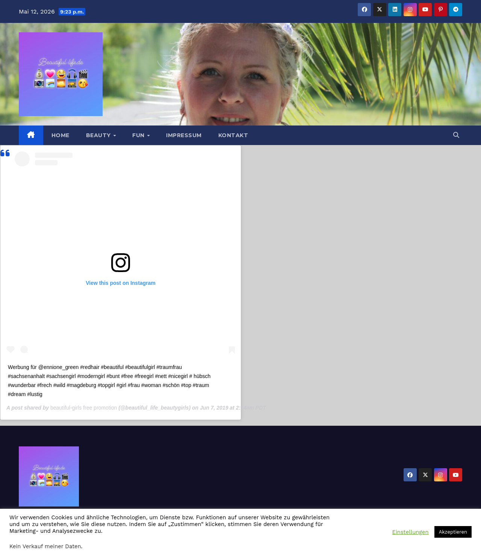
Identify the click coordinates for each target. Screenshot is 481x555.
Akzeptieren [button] (453, 532)
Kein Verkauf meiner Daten (45, 546)
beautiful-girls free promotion (83, 408)
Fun (139, 135)
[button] (456, 135)
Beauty (99, 135)
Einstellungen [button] (410, 532)
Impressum (184, 135)
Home (60, 135)
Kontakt (233, 135)
